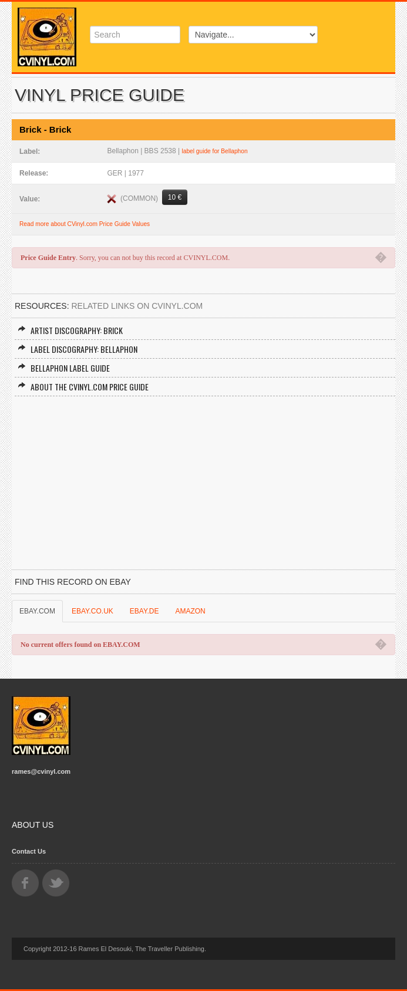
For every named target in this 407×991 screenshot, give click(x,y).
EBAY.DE (144, 611)
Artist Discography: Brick (70, 330)
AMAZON (190, 611)
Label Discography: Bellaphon (77, 349)
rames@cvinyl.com (41, 771)
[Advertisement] (203, 484)
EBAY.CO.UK (92, 611)
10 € (174, 197)
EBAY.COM (37, 611)
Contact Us (29, 851)
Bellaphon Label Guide (64, 368)
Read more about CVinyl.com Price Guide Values (84, 224)
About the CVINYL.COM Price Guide (83, 386)
